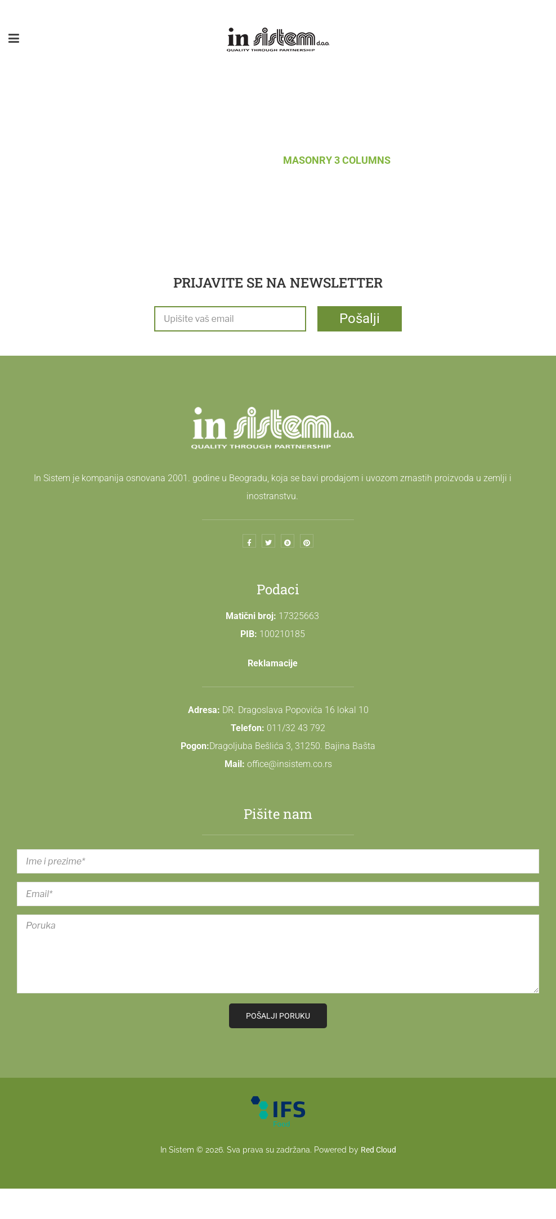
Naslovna (192, 160)
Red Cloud (378, 1149)
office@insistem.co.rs (289, 764)
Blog (251, 160)
